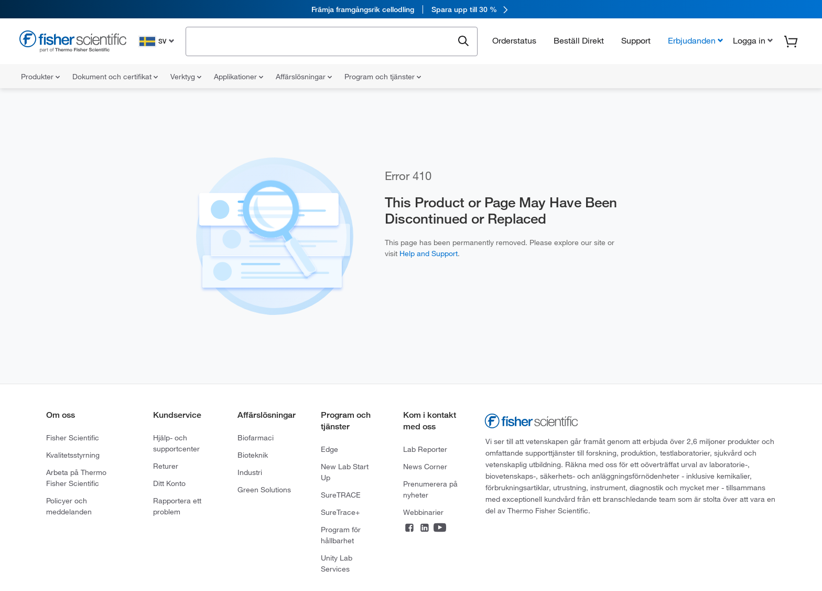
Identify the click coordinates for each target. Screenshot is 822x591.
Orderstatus (514, 40)
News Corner (425, 466)
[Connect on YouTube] (440, 528)
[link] (411, 9)
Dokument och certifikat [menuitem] (115, 76)
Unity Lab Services (336, 563)
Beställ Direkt (579, 40)
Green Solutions (264, 489)
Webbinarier (423, 512)
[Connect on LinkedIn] (424, 528)
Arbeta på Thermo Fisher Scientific (76, 478)
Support (636, 40)
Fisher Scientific (72, 437)
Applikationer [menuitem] (238, 76)
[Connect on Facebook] (409, 528)
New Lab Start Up (345, 472)
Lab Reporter (425, 449)
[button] (752, 40)
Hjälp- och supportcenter (176, 443)
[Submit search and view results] (463, 41)
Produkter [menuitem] (40, 76)
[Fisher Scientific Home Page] (72, 43)
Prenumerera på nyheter (430, 489)
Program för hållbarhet (341, 535)
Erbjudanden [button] (692, 40)
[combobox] (322, 40)
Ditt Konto (169, 483)
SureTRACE (341, 495)
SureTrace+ (340, 512)
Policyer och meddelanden (69, 506)
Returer (165, 466)
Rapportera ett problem (177, 506)
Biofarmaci (255, 437)
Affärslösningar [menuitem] (304, 76)
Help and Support (428, 253)
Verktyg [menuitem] (185, 76)
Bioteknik (252, 455)
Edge (329, 449)
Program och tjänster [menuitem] (382, 76)
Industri (249, 472)
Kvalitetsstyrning (73, 455)
